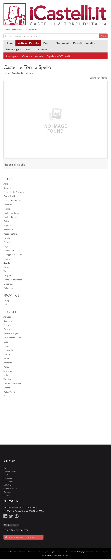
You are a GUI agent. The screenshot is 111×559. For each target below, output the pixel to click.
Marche (6, 354)
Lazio (5, 341)
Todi (5, 271)
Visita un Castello (28, 43)
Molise (6, 358)
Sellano (6, 258)
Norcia (6, 237)
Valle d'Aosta (9, 391)
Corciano (7, 204)
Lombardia (8, 350)
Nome (104, 77)
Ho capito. (65, 555)
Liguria (6, 345)
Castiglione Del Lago (12, 200)
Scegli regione (12, 56)
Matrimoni (62, 43)
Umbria (6, 387)
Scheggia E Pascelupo (13, 254)
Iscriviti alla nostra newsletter (23, 537)
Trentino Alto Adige (12, 383)
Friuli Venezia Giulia (12, 337)
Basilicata (7, 320)
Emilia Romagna (10, 333)
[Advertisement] (55, 424)
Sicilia (5, 375)
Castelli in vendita (84, 43)
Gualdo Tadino (10, 217)
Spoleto (6, 267)
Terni (5, 304)
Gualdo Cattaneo (11, 212)
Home (9, 43)
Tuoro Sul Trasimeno (12, 279)
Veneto (6, 395)
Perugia (6, 242)
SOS (27, 49)
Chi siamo (41, 49)
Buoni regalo (13, 49)
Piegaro (6, 246)
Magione (7, 225)
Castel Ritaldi (9, 196)
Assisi (5, 183)
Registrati (17, 29)
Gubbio (6, 221)
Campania (8, 329)
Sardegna (7, 370)
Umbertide (8, 283)
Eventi (47, 43)
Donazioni (31, 29)
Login (6, 29)
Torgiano (7, 275)
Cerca (103, 36)
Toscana (7, 379)
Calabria (7, 325)
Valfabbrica (8, 287)
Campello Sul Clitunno (13, 192)
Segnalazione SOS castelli (58, 56)
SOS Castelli (8, 485)
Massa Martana (10, 233)
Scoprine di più (56, 555)
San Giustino (9, 250)
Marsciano (8, 229)
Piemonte (7, 362)
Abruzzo (7, 316)
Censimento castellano (32, 56)
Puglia (6, 366)
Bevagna (7, 187)
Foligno (6, 208)
